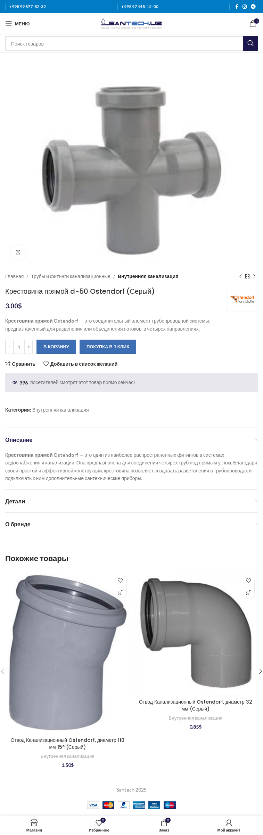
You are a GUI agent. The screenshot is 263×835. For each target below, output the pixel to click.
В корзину (56, 346)
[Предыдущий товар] (240, 276)
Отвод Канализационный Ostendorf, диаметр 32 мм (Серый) (195, 705)
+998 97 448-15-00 (139, 6)
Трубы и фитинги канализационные (70, 276)
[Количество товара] (19, 347)
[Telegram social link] (253, 6)
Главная (14, 276)
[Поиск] (131, 43)
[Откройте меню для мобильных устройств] (17, 24)
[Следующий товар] (254, 276)
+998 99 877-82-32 (27, 6)
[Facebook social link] (236, 6)
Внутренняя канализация (148, 276)
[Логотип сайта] (131, 23)
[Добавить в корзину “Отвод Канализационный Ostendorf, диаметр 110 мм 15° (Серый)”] (120, 593)
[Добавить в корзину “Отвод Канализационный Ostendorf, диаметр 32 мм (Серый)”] (248, 593)
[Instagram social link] (244, 6)
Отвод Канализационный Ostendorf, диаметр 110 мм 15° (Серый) (67, 744)
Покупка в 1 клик (108, 346)
